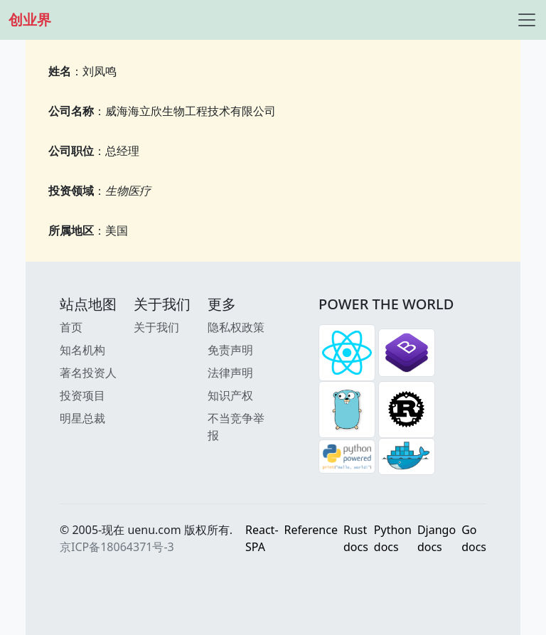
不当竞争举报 (236, 426)
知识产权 (230, 395)
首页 (71, 327)
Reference (311, 530)
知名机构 (82, 350)
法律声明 (230, 372)
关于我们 (156, 327)
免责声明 (230, 350)
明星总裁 (82, 418)
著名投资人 (88, 372)
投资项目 (82, 395)
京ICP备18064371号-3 (117, 547)
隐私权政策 (236, 327)
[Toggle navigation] (526, 20)
